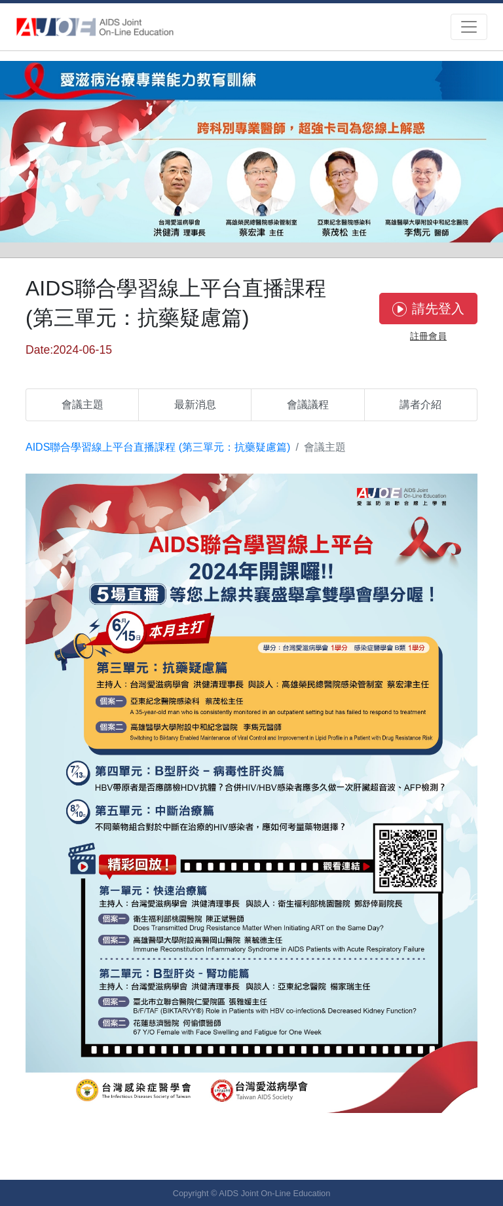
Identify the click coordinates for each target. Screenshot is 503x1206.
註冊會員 (428, 336)
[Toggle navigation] (469, 27)
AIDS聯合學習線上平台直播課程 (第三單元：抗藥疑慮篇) (158, 447)
